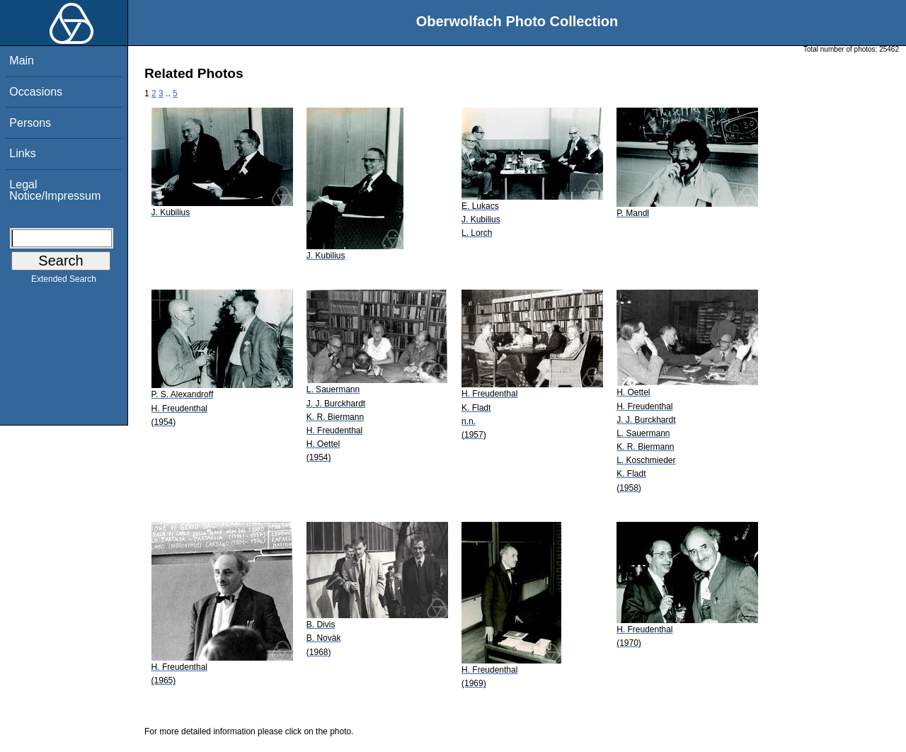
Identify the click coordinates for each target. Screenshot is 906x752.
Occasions (35, 92)
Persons (30, 123)
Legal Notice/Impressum (55, 190)
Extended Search (63, 282)
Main (21, 61)
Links (22, 153)
